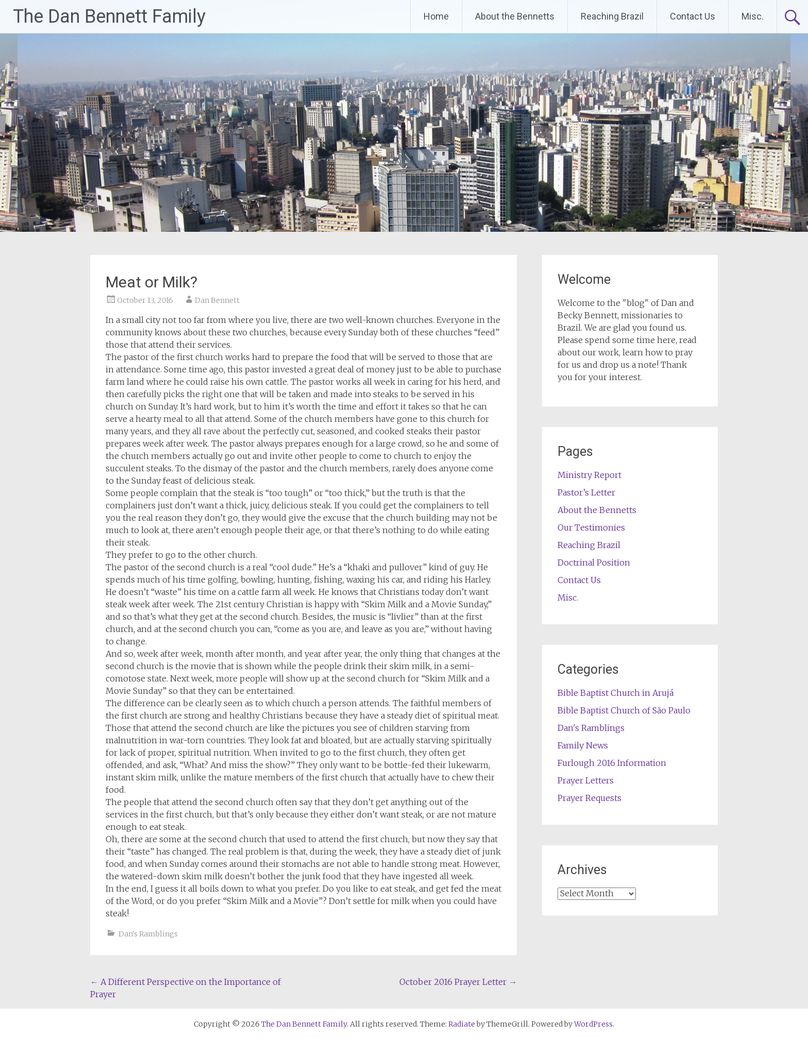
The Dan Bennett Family (109, 16)
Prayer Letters (586, 780)
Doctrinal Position (594, 562)
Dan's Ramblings (148, 934)
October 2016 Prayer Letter (458, 982)
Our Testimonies (591, 527)
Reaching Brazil (612, 16)
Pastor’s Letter (586, 492)
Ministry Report (589, 475)
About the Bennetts (514, 16)
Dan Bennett (217, 300)
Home (436, 16)
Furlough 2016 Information (612, 763)
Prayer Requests (589, 798)
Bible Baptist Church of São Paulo (624, 710)
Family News (583, 745)
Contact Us (692, 16)
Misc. (753, 16)
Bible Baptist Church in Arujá (616, 693)
